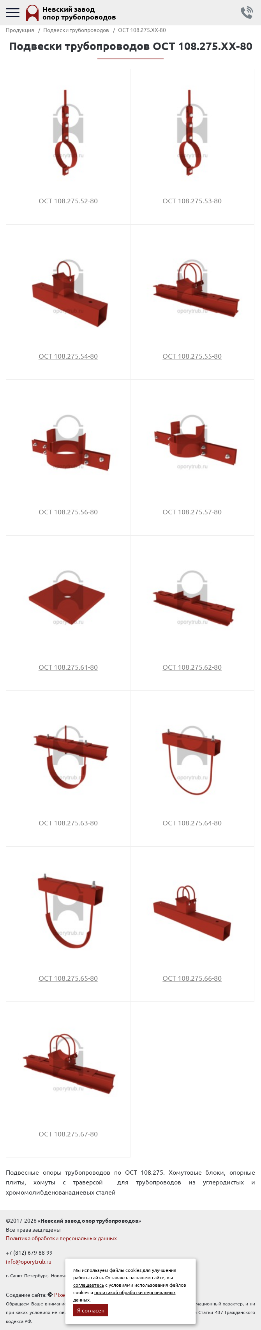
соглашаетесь (88, 1285)
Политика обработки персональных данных (61, 1237)
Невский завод (79, 13)
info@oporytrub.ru (28, 1261)
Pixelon (63, 1294)
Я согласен (90, 1310)
